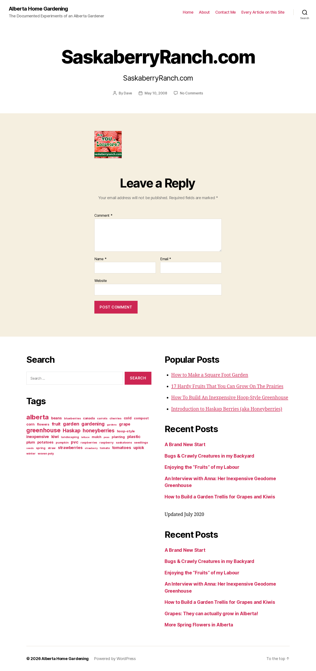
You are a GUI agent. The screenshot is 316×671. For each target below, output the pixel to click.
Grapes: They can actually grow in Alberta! (211, 613)
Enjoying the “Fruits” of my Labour (202, 467)
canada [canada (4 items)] (89, 418)
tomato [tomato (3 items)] (105, 448)
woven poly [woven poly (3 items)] (46, 453)
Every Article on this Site (263, 12)
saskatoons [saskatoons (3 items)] (124, 442)
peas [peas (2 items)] (106, 437)
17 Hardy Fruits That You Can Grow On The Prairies (227, 387)
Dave (128, 93)
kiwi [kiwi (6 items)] (55, 436)
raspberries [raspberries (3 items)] (89, 442)
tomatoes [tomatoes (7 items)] (121, 447)
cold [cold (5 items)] (128, 418)
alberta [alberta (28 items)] (37, 417)
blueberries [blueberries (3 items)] (72, 418)
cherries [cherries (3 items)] (115, 418)
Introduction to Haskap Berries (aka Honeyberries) (226, 409)
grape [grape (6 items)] (124, 424)
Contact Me (225, 12)
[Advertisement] (53, 494)
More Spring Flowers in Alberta (199, 625)
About (204, 12)
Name (100, 259)
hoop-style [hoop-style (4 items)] (126, 431)
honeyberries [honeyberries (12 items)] (99, 430)
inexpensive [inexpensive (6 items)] (37, 436)
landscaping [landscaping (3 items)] (70, 437)
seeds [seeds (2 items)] (30, 448)
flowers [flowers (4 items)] (43, 424)
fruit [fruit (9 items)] (56, 424)
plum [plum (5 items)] (30, 442)
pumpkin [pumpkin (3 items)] (62, 442)
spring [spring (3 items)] (40, 448)
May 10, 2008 (156, 93)
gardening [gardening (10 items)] (93, 424)
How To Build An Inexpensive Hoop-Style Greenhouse (229, 398)
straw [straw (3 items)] (52, 448)
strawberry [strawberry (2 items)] (91, 448)
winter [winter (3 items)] (30, 453)
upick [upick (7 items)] (138, 447)
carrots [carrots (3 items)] (102, 418)
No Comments (191, 93)
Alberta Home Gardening (38, 8)
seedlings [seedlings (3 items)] (141, 442)
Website (100, 280)
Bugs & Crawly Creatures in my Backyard (209, 456)
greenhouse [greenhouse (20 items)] (43, 430)
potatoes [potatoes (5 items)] (45, 442)
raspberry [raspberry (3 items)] (106, 442)
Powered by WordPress (115, 658)
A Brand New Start (185, 444)
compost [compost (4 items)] (141, 418)
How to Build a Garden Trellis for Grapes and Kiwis (220, 497)
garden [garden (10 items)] (71, 424)
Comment (103, 216)
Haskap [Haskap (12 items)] (71, 430)
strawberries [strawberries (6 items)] (70, 447)
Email (165, 259)
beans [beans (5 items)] (56, 418)
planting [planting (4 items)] (118, 437)
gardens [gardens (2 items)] (112, 424)
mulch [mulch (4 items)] (96, 437)
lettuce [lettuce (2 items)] (85, 437)
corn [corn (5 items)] (30, 424)
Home (188, 12)
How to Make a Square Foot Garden (209, 375)
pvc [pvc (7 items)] (74, 442)
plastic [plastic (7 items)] (133, 436)
